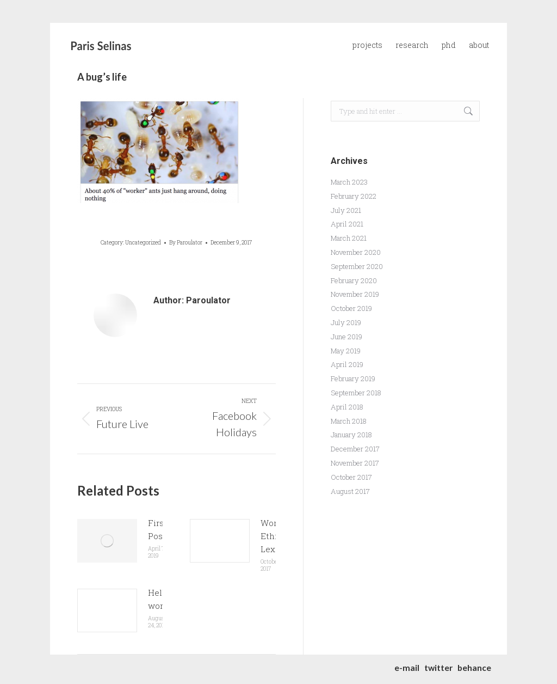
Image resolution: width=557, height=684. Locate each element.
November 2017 (355, 463)
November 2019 (355, 294)
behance (474, 668)
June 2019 (346, 336)
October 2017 (351, 477)
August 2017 (350, 491)
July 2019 (346, 322)
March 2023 (349, 182)
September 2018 (356, 393)
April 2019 (347, 364)
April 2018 (347, 407)
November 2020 (356, 252)
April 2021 (347, 224)
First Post (157, 529)
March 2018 (349, 421)
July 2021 (346, 210)
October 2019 (351, 308)
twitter (438, 668)
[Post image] (107, 541)
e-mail (406, 668)
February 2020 (354, 280)
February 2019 (353, 378)
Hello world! (160, 599)
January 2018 (351, 434)
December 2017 (355, 449)
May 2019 (346, 351)
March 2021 (349, 238)
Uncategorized (143, 242)
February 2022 (353, 196)
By (185, 242)
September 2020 (357, 266)
